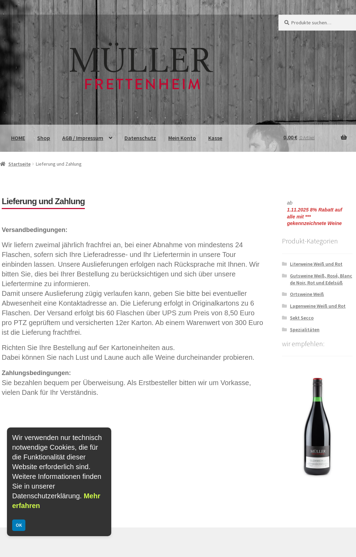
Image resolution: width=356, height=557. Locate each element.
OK (19, 525)
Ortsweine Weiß (307, 294)
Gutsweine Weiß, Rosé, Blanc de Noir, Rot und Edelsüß (321, 279)
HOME (18, 137)
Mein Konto (182, 137)
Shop (43, 137)
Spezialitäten (304, 329)
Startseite (19, 164)
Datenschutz (140, 137)
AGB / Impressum (82, 137)
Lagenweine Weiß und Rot (318, 306)
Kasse (215, 137)
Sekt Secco (302, 318)
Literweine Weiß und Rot (316, 264)
